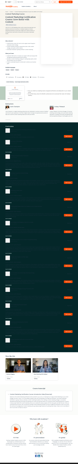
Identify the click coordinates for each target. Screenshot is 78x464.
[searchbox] (42, 2)
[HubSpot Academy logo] (11, 6)
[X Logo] (42, 455)
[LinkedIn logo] (39, 455)
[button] (39, 130)
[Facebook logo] (36, 455)
